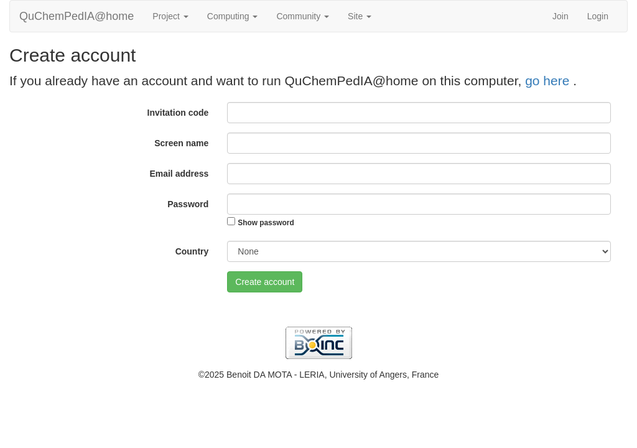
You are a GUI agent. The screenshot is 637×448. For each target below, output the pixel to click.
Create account (264, 282)
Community (302, 16)
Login (597, 16)
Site (359, 16)
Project (170, 16)
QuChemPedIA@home (76, 16)
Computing (232, 16)
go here (549, 80)
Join (560, 16)
